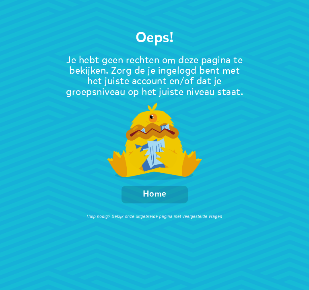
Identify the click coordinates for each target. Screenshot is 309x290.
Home (155, 194)
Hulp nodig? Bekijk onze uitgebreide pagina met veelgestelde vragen (154, 216)
